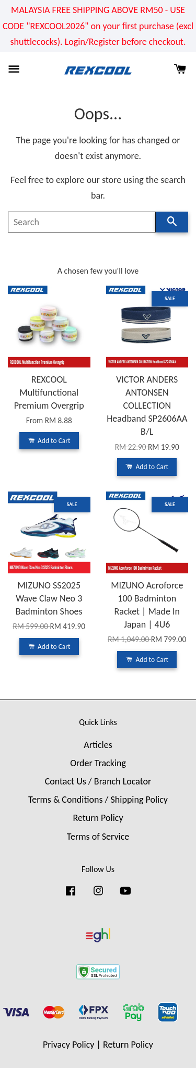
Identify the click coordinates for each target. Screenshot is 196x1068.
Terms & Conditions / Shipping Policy (98, 799)
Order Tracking (98, 763)
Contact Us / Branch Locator (98, 781)
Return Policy (98, 818)
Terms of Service (98, 836)
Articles (98, 745)
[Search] (82, 222)
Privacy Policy (68, 1044)
